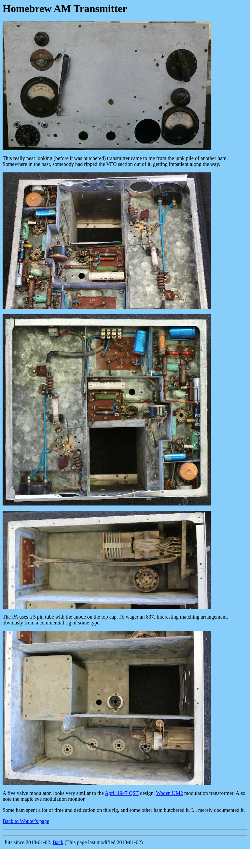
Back (58, 842)
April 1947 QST (122, 793)
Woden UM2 (169, 793)
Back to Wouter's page (26, 821)
